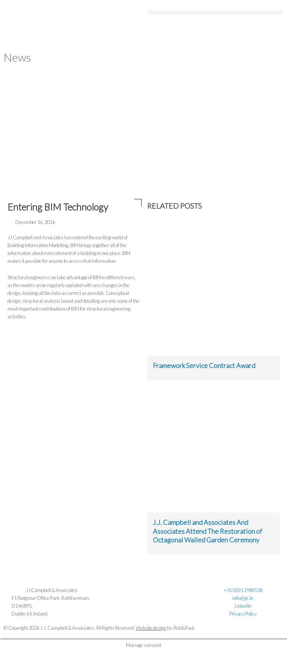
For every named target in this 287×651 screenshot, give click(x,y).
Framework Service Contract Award (204, 365)
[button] (215, 6)
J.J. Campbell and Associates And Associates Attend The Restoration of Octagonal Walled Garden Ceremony (207, 531)
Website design (151, 628)
